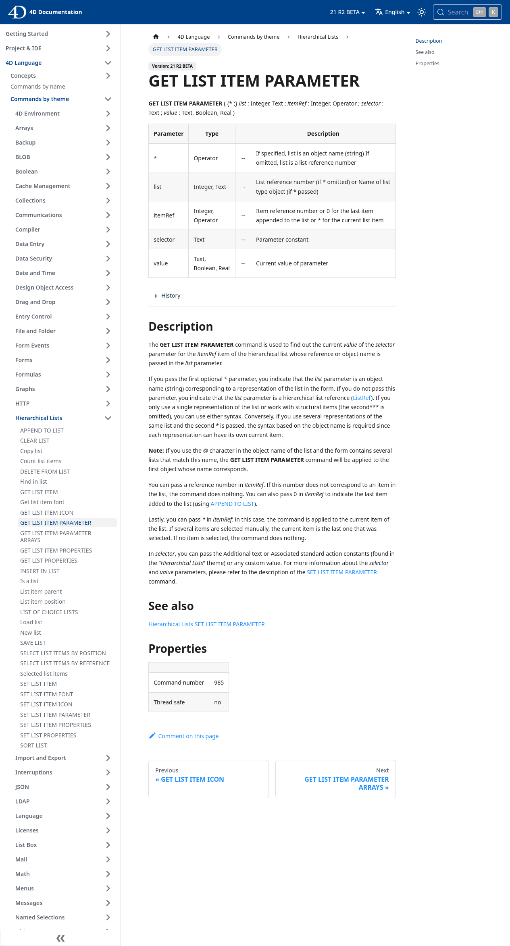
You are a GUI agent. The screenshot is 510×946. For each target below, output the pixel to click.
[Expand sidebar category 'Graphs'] (108, 389)
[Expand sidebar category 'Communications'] (108, 215)
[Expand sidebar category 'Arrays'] (108, 128)
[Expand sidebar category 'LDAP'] (108, 801)
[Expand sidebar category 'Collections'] (108, 200)
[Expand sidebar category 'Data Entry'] (108, 244)
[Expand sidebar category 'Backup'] (108, 142)
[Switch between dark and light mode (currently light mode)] (421, 12)
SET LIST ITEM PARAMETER (342, 572)
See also (425, 52)
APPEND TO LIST (232, 503)
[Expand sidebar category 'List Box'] (108, 844)
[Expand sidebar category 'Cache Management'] (108, 186)
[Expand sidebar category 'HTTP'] (108, 403)
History (170, 295)
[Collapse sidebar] (60, 938)
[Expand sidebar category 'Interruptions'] (108, 772)
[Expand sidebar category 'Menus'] (108, 888)
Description (429, 40)
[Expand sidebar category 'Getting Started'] (108, 33)
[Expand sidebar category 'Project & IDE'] (108, 48)
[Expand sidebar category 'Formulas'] (108, 374)
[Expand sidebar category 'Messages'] (108, 902)
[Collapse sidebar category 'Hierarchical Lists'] (108, 418)
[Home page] (156, 37)
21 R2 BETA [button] (345, 12)
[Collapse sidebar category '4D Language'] (108, 62)
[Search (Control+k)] (467, 12)
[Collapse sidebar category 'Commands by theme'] (108, 99)
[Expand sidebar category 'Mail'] (108, 859)
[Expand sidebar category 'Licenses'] (108, 830)
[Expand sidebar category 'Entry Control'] (108, 316)
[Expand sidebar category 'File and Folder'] (108, 331)
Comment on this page (183, 736)
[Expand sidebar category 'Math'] (108, 873)
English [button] (389, 12)
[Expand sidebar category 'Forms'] (108, 360)
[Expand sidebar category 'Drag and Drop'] (108, 302)
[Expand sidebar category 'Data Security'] (108, 258)
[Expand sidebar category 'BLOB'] (108, 157)
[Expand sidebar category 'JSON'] (108, 786)
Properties (427, 63)
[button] (62, 76)
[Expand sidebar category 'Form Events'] (108, 345)
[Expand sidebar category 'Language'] (108, 815)
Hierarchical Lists (170, 624)
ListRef (362, 398)
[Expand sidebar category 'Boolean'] (108, 171)
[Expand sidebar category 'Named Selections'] (108, 917)
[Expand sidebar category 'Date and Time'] (108, 273)
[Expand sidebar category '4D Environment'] (108, 113)
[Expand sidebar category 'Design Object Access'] (108, 287)
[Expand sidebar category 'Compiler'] (108, 229)
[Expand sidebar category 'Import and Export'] (108, 757)
